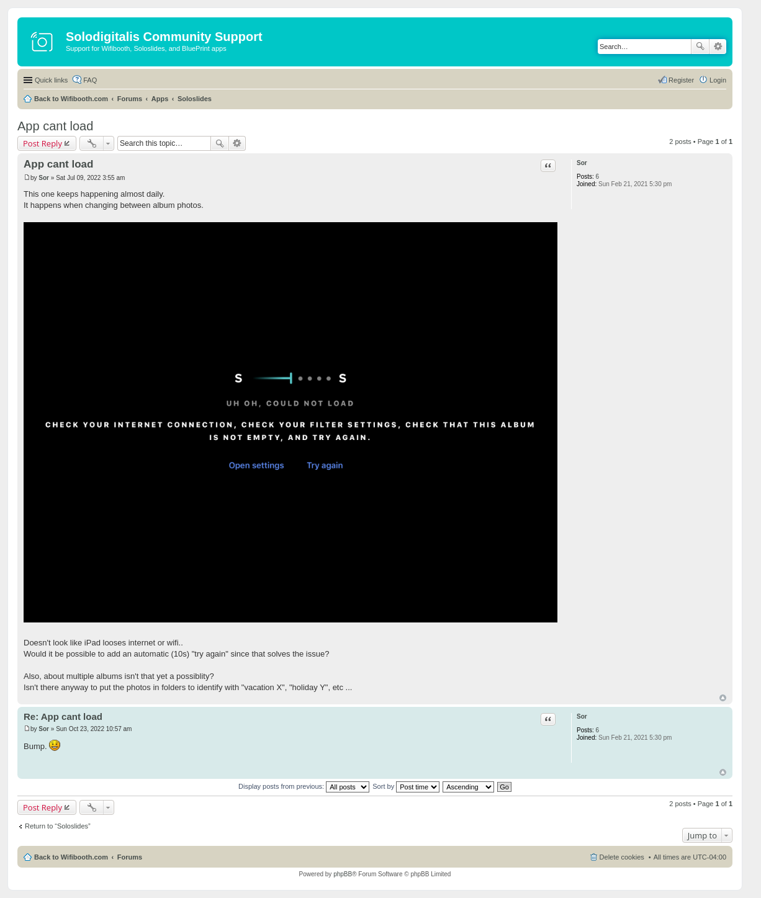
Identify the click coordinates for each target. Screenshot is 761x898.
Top (722, 697)
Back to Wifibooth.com (71, 98)
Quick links (51, 80)
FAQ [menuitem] (90, 80)
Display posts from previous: (303, 786)
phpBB (342, 874)
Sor (582, 162)
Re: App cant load (63, 716)
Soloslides (195, 98)
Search (700, 46)
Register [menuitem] (681, 80)
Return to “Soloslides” (58, 826)
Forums (129, 98)
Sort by (405, 786)
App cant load (55, 126)
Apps (160, 98)
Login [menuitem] (717, 80)
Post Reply (42, 143)
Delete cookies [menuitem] (622, 857)
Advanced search (717, 46)
